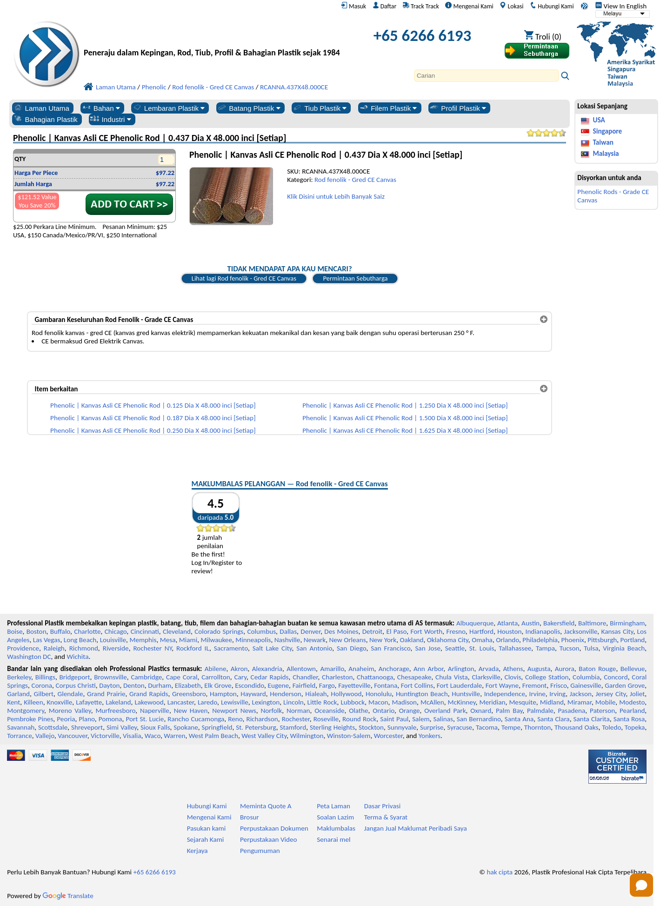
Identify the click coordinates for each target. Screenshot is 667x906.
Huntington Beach (422, 694)
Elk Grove (217, 685)
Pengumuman (260, 850)
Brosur (249, 817)
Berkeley (19, 677)
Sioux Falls (155, 727)
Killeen (33, 702)
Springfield (217, 727)
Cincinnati (145, 631)
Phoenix (572, 640)
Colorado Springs (218, 631)
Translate (67, 896)
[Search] (486, 75)
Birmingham (627, 623)
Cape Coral (182, 677)
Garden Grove (625, 685)
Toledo (611, 727)
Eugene (278, 685)
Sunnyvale (402, 727)
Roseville (326, 719)
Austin (530, 623)
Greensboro (189, 694)
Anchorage (394, 668)
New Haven (191, 710)
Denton (134, 685)
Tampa (545, 648)
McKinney (462, 702)
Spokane (185, 727)
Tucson (570, 648)
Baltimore (592, 623)
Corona (42, 685)
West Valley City (264, 736)
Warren (174, 736)
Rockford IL (192, 648)
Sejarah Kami (205, 839)
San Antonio (314, 648)
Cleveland (177, 631)
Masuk (353, 6)
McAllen (432, 702)
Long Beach (80, 640)
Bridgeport (75, 677)
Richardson (262, 719)
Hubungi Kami (552, 6)
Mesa (168, 640)
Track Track (421, 6)
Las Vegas (46, 640)
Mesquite (522, 702)
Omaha (482, 640)
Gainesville (585, 685)
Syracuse (459, 727)
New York (382, 640)
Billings (45, 677)
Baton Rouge (597, 668)
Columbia (586, 677)
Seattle (455, 648)
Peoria (66, 719)
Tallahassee (515, 648)
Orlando (507, 640)
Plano (86, 719)
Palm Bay (509, 710)
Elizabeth (188, 685)
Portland (632, 640)
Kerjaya (197, 850)
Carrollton (215, 677)
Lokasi (511, 6)
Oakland (411, 640)
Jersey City (610, 694)
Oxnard (480, 710)
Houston (509, 631)
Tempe (510, 727)
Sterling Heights (332, 727)
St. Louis (481, 648)
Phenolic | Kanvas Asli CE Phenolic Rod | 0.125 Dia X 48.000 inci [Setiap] (153, 405)
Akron (239, 668)
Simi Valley (122, 727)
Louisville (113, 640)
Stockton (371, 727)
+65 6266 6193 (422, 35)
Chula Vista (451, 677)
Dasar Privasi (382, 806)
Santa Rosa (629, 719)
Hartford (481, 631)
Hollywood (346, 694)
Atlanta (507, 623)
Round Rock (359, 719)
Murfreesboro (115, 710)
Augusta (539, 668)
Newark (315, 640)
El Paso (396, 631)
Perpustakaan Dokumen (274, 828)
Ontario (383, 710)
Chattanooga (375, 677)
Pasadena (572, 710)
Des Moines (341, 631)
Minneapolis (253, 640)
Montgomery (25, 710)
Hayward (253, 694)
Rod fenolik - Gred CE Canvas (355, 179)
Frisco (558, 685)
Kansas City (617, 631)
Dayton (109, 685)
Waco (152, 736)
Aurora (564, 668)
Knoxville (60, 702)
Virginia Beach (624, 648)
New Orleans (347, 640)
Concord (615, 677)
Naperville (154, 710)
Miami (188, 640)
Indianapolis (543, 631)
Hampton (223, 694)
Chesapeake (414, 677)
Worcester (388, 736)
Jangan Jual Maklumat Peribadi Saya (415, 828)
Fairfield (304, 685)
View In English (621, 6)
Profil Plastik (457, 108)
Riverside (116, 648)
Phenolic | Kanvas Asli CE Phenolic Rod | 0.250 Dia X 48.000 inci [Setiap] (153, 430)
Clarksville (486, 677)
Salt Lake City (272, 648)
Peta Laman (333, 806)
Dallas (288, 631)
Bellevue (632, 668)
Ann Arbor (428, 668)
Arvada (489, 668)
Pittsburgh (602, 640)
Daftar (385, 6)
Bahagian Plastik (45, 119)
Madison (404, 702)
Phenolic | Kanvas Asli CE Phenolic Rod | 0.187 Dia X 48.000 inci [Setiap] (153, 418)
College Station (547, 677)
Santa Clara (553, 719)
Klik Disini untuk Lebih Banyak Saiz (336, 196)
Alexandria (267, 668)
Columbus (261, 631)
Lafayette (89, 702)
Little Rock (322, 702)
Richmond (83, 648)
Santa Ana (519, 719)
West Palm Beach (213, 736)
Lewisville (234, 702)
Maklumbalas (336, 828)
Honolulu (379, 694)
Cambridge (146, 677)
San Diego (351, 648)
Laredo (207, 702)
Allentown (301, 668)
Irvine (537, 694)
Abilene (216, 668)
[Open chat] (641, 885)
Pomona (110, 719)
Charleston (337, 677)
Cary (240, 677)
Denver (310, 631)
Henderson (285, 694)
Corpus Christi (76, 685)
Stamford (293, 727)
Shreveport (87, 727)
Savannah (20, 727)
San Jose (427, 648)
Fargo (327, 685)
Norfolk (271, 710)
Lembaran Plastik (168, 108)
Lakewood (148, 702)
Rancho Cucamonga (195, 719)
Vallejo (44, 736)
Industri (110, 119)
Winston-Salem (349, 736)
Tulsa (591, 648)
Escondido (249, 685)
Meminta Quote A (266, 806)
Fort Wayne (502, 685)
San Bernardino (479, 719)
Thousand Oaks (576, 727)
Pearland (632, 710)
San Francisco (390, 648)
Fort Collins (417, 685)
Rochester (296, 719)
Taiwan (603, 142)
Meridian (492, 702)
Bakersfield (558, 623)
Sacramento (231, 648)
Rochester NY (152, 648)
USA (599, 120)
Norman (298, 710)
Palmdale (540, 710)
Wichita (77, 656)
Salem (420, 719)
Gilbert (43, 694)
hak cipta (500, 872)
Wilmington (306, 736)
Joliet (637, 694)
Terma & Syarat (385, 817)
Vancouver (72, 736)
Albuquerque (475, 623)
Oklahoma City (447, 640)
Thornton (537, 727)
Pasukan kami (206, 828)
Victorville (105, 736)
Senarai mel (333, 839)
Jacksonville (580, 631)
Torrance (19, 736)
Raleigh (54, 648)
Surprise (432, 727)
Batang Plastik (248, 108)
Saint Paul (394, 719)
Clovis (513, 677)
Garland (18, 694)
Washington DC (29, 656)
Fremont (534, 685)
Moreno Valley (70, 710)
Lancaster (180, 702)
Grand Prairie (106, 694)
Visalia (132, 736)
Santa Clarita (592, 719)
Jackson (581, 694)
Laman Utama (41, 108)
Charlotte (87, 631)
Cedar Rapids (270, 677)
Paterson (602, 710)
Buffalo (60, 631)
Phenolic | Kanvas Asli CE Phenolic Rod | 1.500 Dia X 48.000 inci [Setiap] (405, 418)
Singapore (607, 131)
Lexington (266, 702)
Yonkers (429, 736)
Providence (23, 648)
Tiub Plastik (319, 108)
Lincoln (293, 702)
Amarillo (332, 668)
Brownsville (110, 677)
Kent (13, 702)
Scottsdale (52, 727)
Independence (504, 694)
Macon (378, 702)
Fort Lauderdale (459, 685)
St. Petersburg (256, 727)
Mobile (605, 702)
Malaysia (606, 153)
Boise (14, 631)
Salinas (443, 719)
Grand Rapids (148, 694)
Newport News (234, 710)
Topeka (635, 727)
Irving (557, 694)
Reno (235, 719)
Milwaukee (216, 640)
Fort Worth (426, 631)
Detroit (372, 631)
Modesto (632, 702)
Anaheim (361, 668)
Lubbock (352, 702)
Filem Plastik (388, 108)
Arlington (461, 668)
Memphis (142, 640)
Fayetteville (354, 685)
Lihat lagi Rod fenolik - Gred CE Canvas (244, 278)
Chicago (116, 631)
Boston (37, 631)
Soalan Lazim (335, 817)
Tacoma (487, 727)
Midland (552, 702)
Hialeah (316, 694)
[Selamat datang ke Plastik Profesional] (212, 38)
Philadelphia (540, 640)
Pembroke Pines (30, 719)
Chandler (305, 677)
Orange (409, 710)
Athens (513, 668)
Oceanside (329, 710)
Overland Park (445, 710)
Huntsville (466, 694)
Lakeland (118, 702)
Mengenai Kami (469, 6)
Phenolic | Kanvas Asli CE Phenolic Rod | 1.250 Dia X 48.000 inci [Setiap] (405, 405)
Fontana (385, 685)
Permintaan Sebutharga (355, 278)
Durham (159, 685)
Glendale (70, 694)
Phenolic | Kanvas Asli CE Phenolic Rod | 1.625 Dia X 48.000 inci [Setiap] (405, 430)
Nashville (287, 640)
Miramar (579, 702)
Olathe (358, 710)
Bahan (100, 108)
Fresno (455, 631)
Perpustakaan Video (268, 839)
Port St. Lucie (145, 719)
